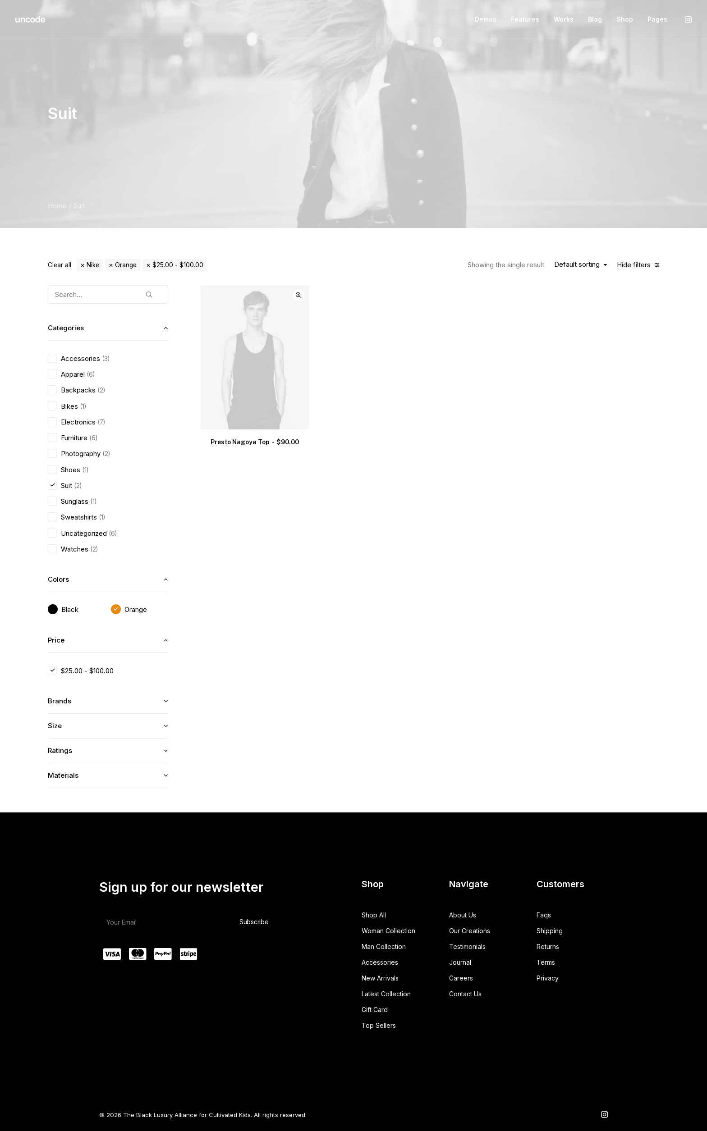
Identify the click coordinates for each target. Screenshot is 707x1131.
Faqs (544, 915)
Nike (93, 265)
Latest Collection (386, 994)
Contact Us (465, 994)
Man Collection (384, 946)
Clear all (59, 265)
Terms (546, 962)
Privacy (548, 978)
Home (57, 205)
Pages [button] (657, 19)
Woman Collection (388, 931)
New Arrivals (380, 978)
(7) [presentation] (101, 422)
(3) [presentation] (106, 358)
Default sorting (577, 264)
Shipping (550, 931)
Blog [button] (595, 19)
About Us (462, 915)
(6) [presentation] (91, 374)
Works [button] (564, 19)
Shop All (374, 915)
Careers (461, 978)
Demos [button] (485, 19)
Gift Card (375, 1009)
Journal (460, 962)
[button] (688, 19)
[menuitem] (485, 19)
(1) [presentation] (83, 406)
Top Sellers (379, 1025)
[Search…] (108, 294)
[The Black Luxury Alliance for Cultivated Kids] (30, 19)
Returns (548, 946)
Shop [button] (624, 19)
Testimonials (467, 946)
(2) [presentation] (101, 390)
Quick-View (299, 295)
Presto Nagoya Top (255, 442)
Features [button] (525, 19)
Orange (126, 265)
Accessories (380, 962)
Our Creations (469, 931)
